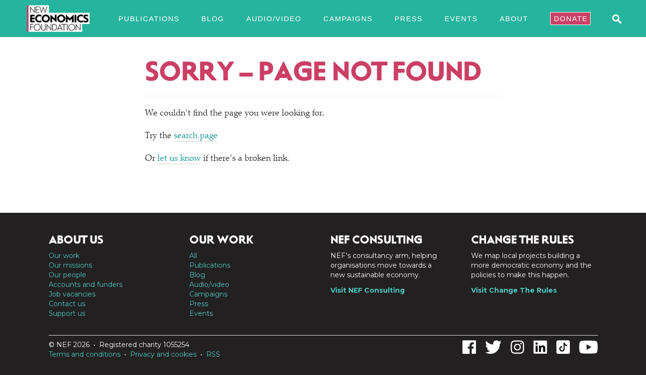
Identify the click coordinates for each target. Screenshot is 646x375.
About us (76, 239)
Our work (64, 255)
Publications (149, 18)
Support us (67, 313)
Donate (571, 18)
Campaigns (347, 18)
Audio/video (274, 18)
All (193, 255)
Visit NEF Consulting (367, 290)
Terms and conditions (84, 354)
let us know (179, 159)
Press (408, 18)
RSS (213, 354)
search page (196, 136)
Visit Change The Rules (514, 290)
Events (461, 18)
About (514, 18)
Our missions (70, 265)
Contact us (67, 303)
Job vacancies (72, 294)
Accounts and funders (85, 284)
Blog (212, 18)
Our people (67, 275)
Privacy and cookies (163, 354)
